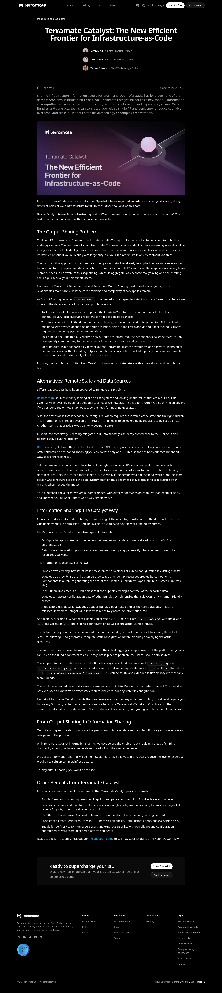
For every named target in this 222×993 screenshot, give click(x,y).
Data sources (45, 447)
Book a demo (195, 5)
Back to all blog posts (51, 19)
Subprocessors (185, 958)
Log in (161, 5)
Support (118, 938)
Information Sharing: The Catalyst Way (77, 510)
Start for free (175, 5)
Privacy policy (184, 938)
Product (71, 5)
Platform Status (122, 932)
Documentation (122, 921)
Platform (86, 926)
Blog (112, 5)
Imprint (181, 963)
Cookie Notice (185, 943)
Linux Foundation (197, 982)
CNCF (182, 982)
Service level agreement (190, 932)
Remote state (46, 398)
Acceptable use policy (188, 926)
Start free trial (161, 866)
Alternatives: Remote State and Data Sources (84, 381)
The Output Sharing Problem (67, 232)
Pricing (86, 5)
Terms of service (186, 921)
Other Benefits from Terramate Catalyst (78, 782)
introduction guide (101, 839)
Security (150, 921)
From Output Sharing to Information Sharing (84, 722)
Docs (100, 5)
